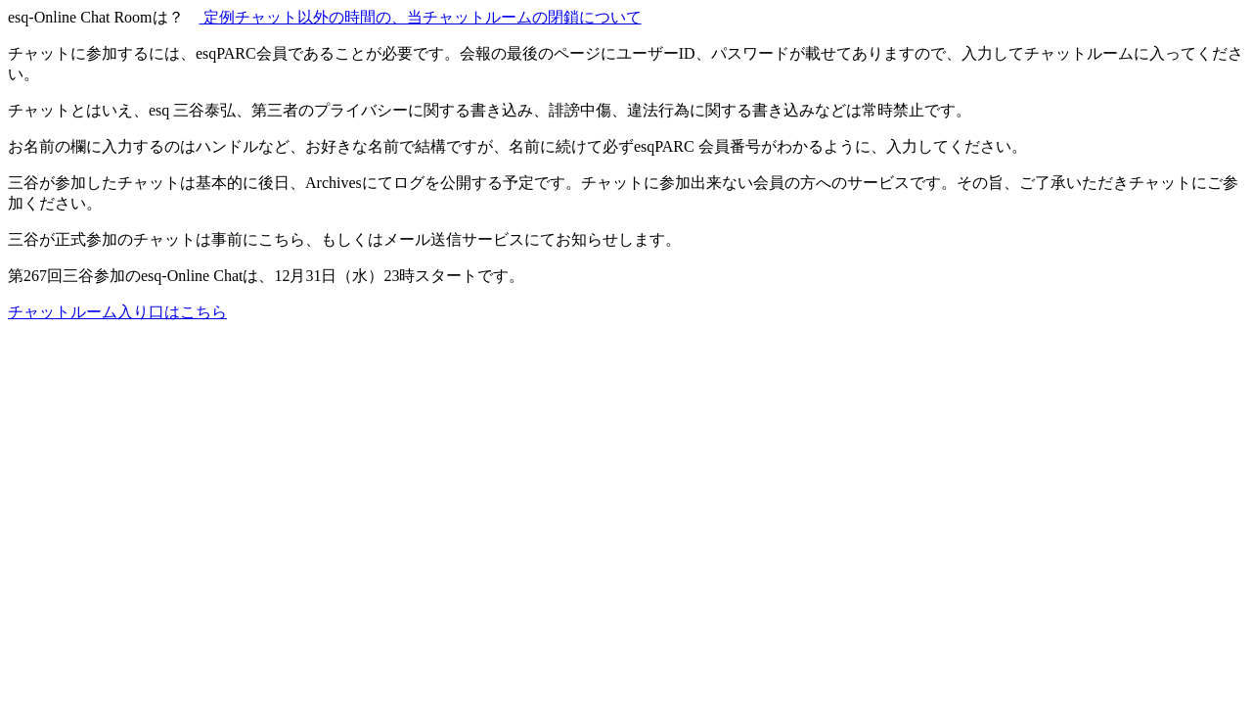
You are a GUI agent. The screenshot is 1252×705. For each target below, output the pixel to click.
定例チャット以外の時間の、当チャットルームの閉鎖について (421, 17)
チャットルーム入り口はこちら (117, 312)
